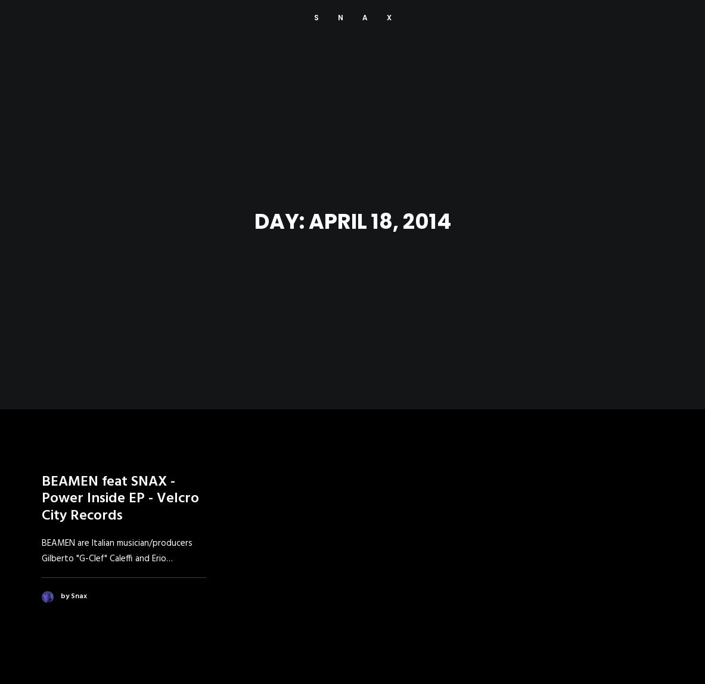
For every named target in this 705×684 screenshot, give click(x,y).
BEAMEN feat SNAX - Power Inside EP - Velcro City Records (120, 494)
